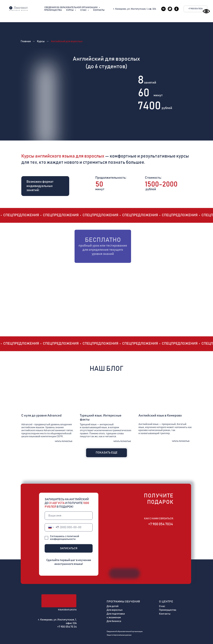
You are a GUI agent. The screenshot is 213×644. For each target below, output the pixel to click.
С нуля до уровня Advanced (41, 415)
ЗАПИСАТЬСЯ (68, 548)
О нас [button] (83, 10)
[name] (69, 515)
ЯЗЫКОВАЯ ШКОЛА (67, 610)
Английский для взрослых (67, 41)
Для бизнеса (114, 621)
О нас (162, 606)
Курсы (41, 41)
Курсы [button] (70, 10)
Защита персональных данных (119, 635)
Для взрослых (115, 610)
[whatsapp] (170, 9)
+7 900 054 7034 (160, 524)
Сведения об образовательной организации (125, 631)
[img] (48, 395)
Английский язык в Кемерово (160, 415)
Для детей (112, 606)
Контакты (99, 10)
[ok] (176, 9)
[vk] (163, 9)
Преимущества (53, 10)
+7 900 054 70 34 (67, 627)
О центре (166, 601)
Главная (26, 41)
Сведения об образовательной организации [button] (71, 7)
